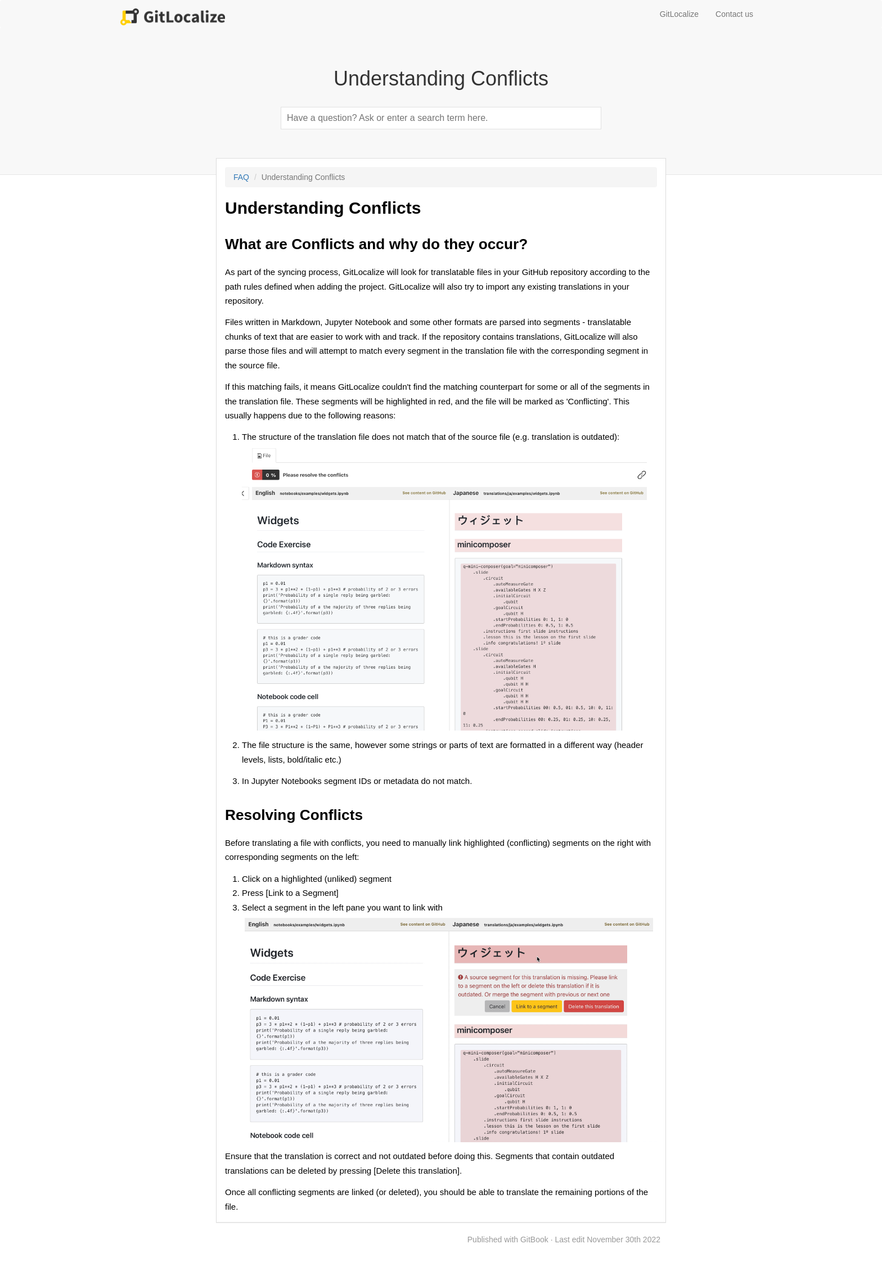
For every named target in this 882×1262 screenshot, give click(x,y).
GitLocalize (679, 14)
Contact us (734, 14)
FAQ (241, 177)
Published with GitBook (507, 1239)
